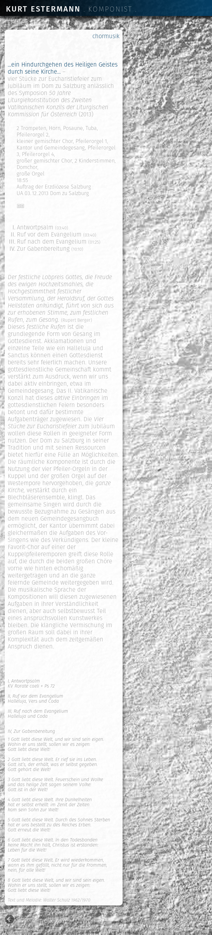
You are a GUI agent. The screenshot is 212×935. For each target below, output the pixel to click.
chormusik (106, 36)
